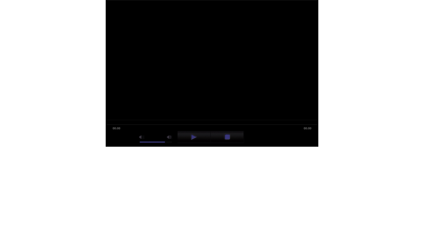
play (194, 136)
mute (141, 137)
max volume (169, 137)
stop (227, 136)
